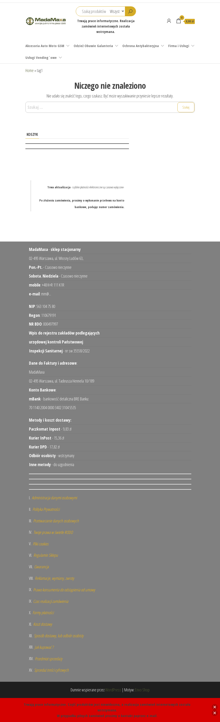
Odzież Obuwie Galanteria (93, 45)
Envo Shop (142, 690)
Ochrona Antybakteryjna (140, 45)
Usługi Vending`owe (41, 57)
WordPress (113, 690)
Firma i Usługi (178, 45)
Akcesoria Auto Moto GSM (44, 45)
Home (29, 70)
